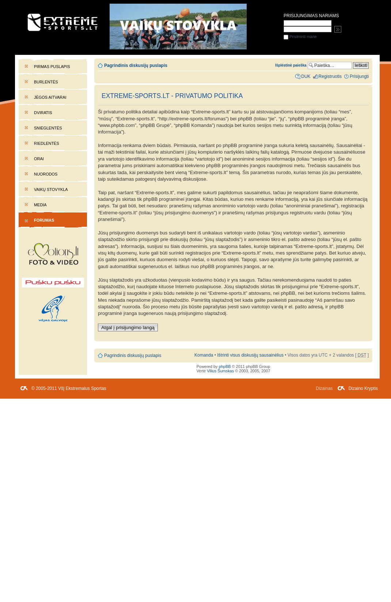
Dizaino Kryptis (363, 388)
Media (40, 205)
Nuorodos (45, 174)
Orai (39, 159)
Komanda (203, 355)
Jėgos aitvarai (50, 97)
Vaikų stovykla (51, 189)
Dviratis (43, 112)
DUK (305, 76)
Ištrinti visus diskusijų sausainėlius (250, 355)
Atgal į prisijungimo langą (128, 327)
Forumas (44, 220)
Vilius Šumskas (220, 371)
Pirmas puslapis (52, 66)
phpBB (225, 366)
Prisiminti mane (300, 36)
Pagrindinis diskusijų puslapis (135, 65)
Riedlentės (46, 143)
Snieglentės (48, 128)
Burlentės (46, 82)
